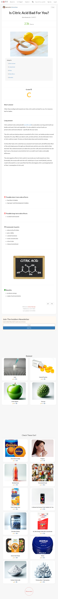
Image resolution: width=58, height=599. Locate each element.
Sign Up (49, 2)
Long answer (12, 67)
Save (52, 7)
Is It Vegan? (20, 2)
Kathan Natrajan (32, 306)
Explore (27, 2)
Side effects (12, 74)
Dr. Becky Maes (14, 7)
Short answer (12, 63)
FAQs (10, 70)
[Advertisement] (29, 178)
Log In (55, 2)
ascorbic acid (27, 125)
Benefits (11, 77)
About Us (12, 2)
